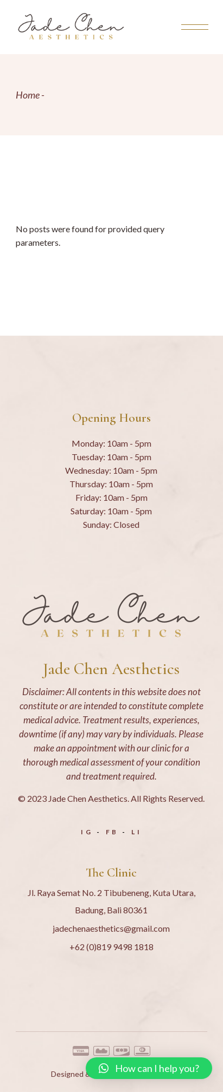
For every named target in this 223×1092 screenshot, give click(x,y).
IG (87, 832)
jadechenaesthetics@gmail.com (111, 928)
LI (136, 832)
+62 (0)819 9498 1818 (111, 946)
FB (112, 832)
